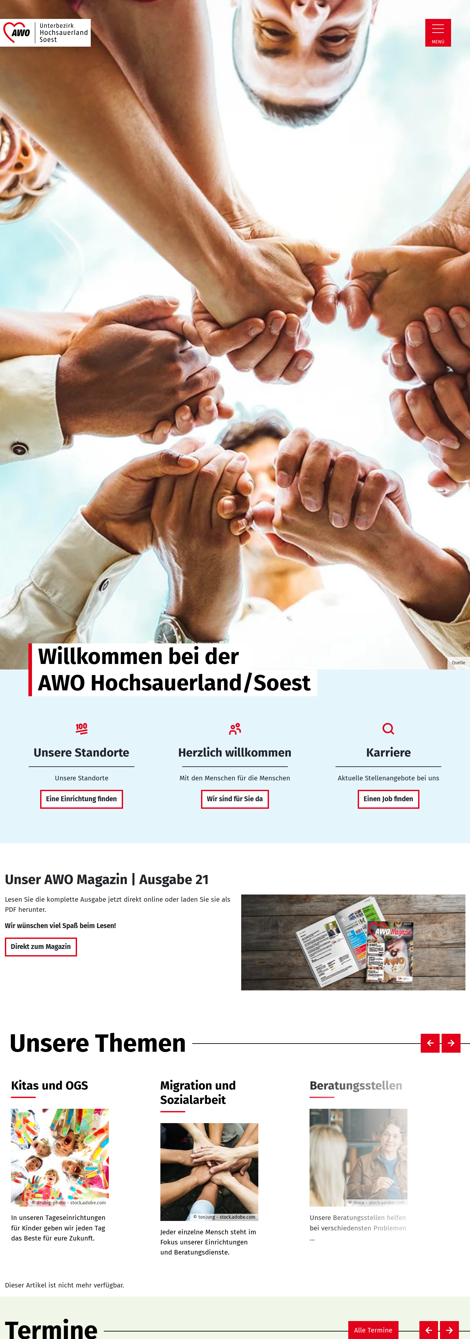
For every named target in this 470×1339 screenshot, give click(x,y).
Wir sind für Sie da (235, 799)
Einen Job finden (388, 799)
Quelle (458, 663)
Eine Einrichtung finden (81, 799)
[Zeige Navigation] (438, 28)
